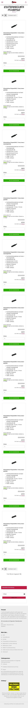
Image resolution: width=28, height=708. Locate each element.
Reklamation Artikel (7, 645)
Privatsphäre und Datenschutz (10, 641)
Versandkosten (6, 637)
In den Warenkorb (14, 70)
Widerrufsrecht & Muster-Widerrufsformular (13, 649)
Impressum (5, 651)
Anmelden (14, 597)
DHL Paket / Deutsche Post (7, 624)
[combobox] (12, 15)
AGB (4, 635)
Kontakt (4, 639)
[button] (2, 15)
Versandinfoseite (22, 618)
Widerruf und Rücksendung (9, 647)
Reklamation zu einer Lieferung (10, 643)
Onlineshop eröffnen (8, 703)
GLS (2, 623)
